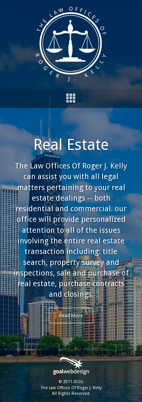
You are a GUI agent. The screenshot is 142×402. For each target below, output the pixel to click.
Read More (71, 315)
